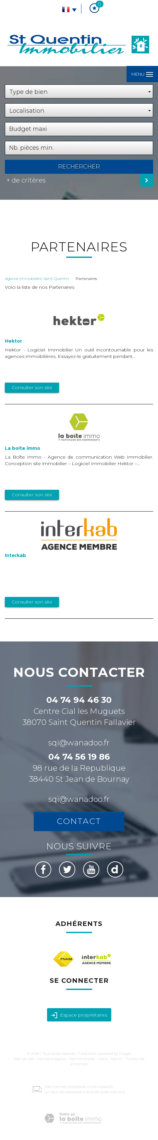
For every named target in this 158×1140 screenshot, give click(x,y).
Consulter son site (32, 387)
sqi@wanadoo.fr (79, 742)
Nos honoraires (82, 1059)
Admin (117, 1059)
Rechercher (79, 166)
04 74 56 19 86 (79, 757)
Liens (102, 1059)
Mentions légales (51, 1059)
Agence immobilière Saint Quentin (37, 278)
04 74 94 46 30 (79, 700)
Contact (79, 821)
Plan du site (24, 1059)
